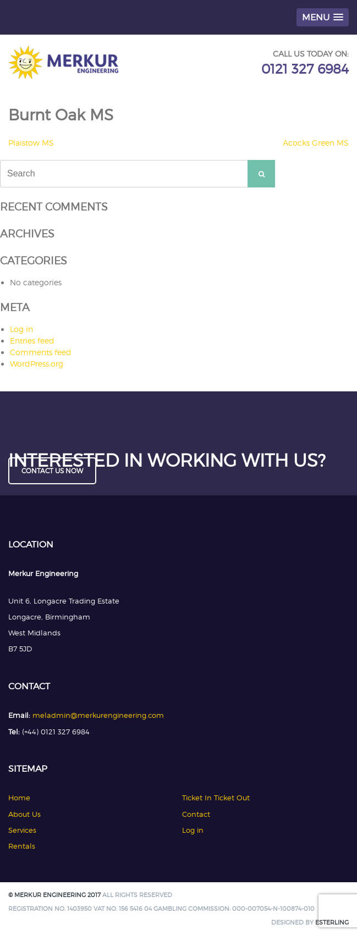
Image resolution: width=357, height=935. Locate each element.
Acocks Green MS (316, 142)
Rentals (21, 846)
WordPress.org (36, 363)
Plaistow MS (31, 142)
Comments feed (41, 352)
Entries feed (32, 340)
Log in (21, 329)
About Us (24, 814)
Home (19, 797)
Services (22, 830)
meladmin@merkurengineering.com (98, 715)
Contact (196, 814)
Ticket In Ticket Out (216, 797)
